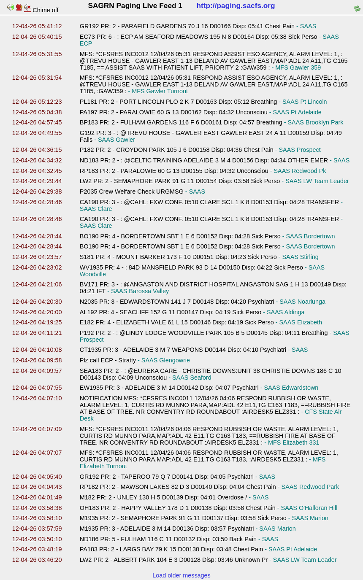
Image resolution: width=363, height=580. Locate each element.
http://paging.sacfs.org (236, 5)
